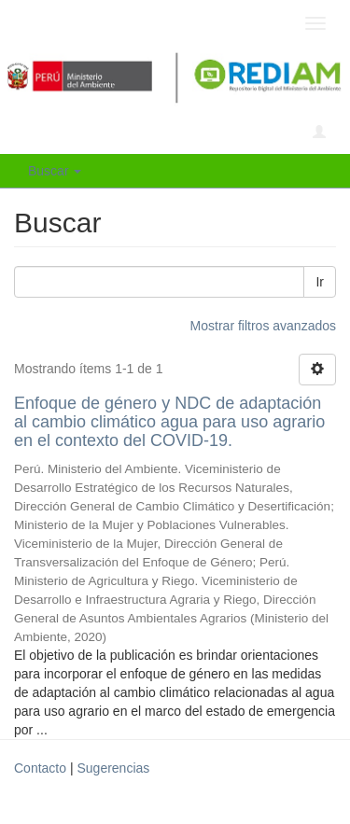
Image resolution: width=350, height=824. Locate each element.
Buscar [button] (54, 170)
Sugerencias (113, 768)
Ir (319, 281)
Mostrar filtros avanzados (263, 325)
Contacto (40, 768)
